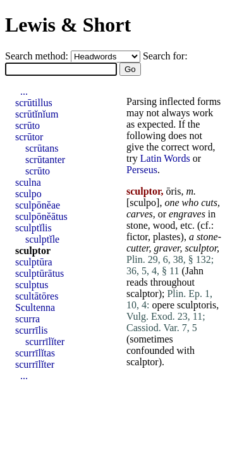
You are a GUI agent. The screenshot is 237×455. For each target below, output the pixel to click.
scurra (27, 318)
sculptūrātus (39, 273)
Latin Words (165, 158)
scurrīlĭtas (35, 353)
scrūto (27, 125)
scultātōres (36, 296)
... (24, 91)
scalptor (142, 293)
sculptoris (196, 305)
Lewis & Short (68, 24)
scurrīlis (31, 330)
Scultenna (35, 307)
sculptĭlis (33, 227)
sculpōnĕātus (41, 216)
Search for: (165, 56)
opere (163, 305)
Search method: (38, 56)
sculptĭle (42, 239)
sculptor (33, 250)
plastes (167, 236)
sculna (28, 182)
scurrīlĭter (44, 341)
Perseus (141, 169)
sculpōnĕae (37, 205)
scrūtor (29, 136)
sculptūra (33, 262)
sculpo (143, 202)
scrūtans (41, 148)
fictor (137, 236)
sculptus (31, 284)
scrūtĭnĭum (36, 114)
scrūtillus (33, 102)
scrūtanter (45, 159)
